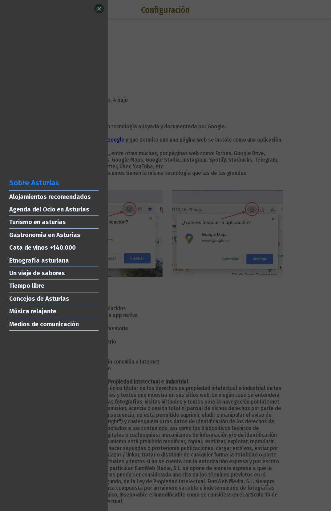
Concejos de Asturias (39, 298)
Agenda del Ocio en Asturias (49, 209)
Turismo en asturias (37, 222)
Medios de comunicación (44, 324)
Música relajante (32, 311)
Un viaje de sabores (37, 273)
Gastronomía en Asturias (44, 235)
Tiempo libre (26, 285)
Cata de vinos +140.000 (42, 247)
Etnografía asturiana (39, 260)
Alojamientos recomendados (50, 196)
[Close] (99, 9)
